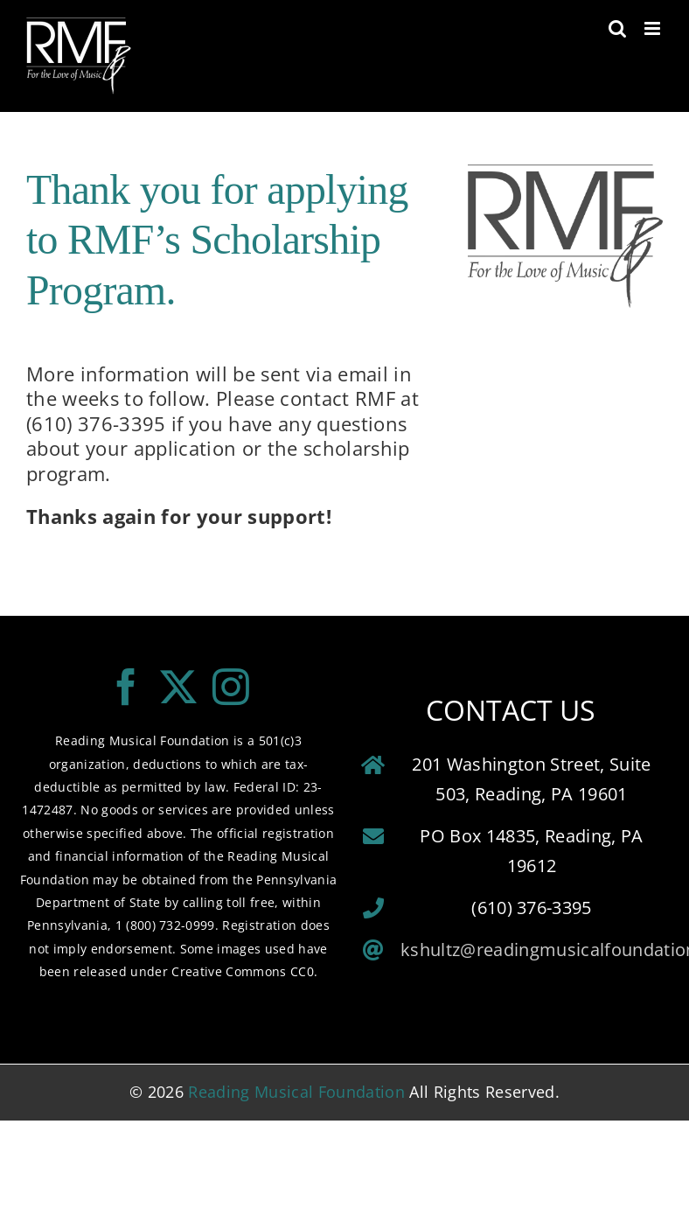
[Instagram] (230, 686)
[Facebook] (126, 686)
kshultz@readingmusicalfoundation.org (531, 949)
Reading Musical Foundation (296, 1091)
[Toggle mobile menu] (653, 28)
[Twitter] (178, 686)
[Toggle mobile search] (617, 28)
